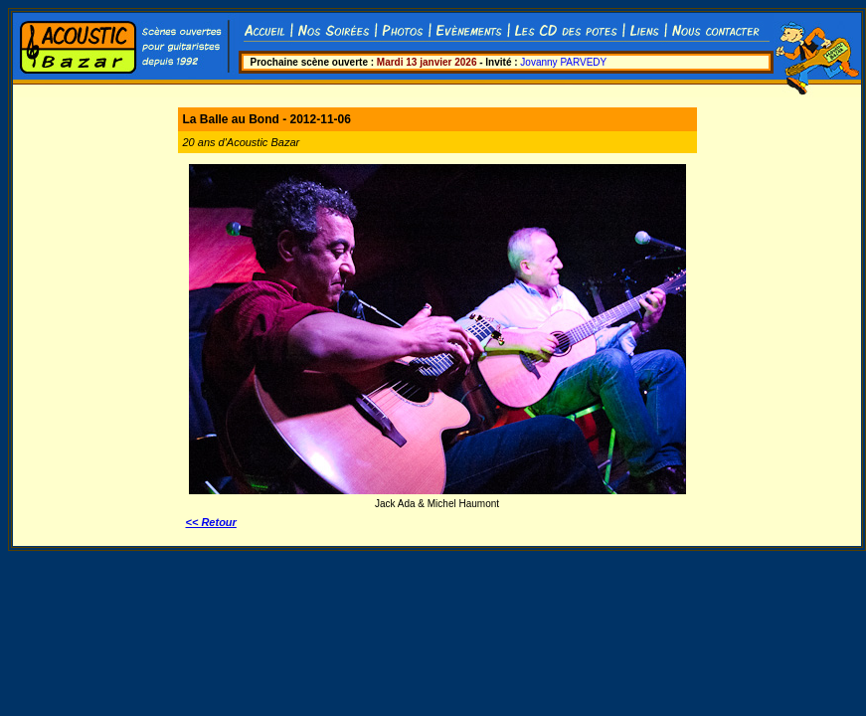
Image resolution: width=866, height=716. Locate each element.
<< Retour (211, 522)
